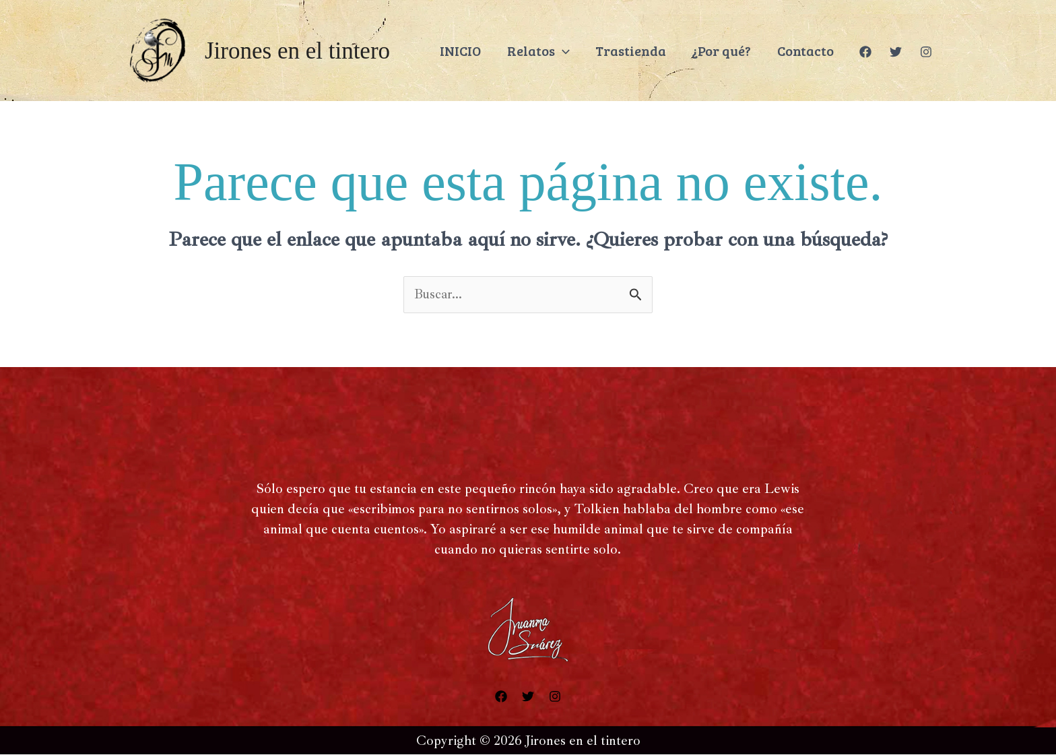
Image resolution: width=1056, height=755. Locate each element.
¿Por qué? (732, 50)
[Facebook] (865, 52)
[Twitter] (896, 52)
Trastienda (647, 50)
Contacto (811, 50)
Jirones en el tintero (297, 51)
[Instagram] (926, 52)
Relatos (560, 50)
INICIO (488, 50)
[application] (584, 50)
